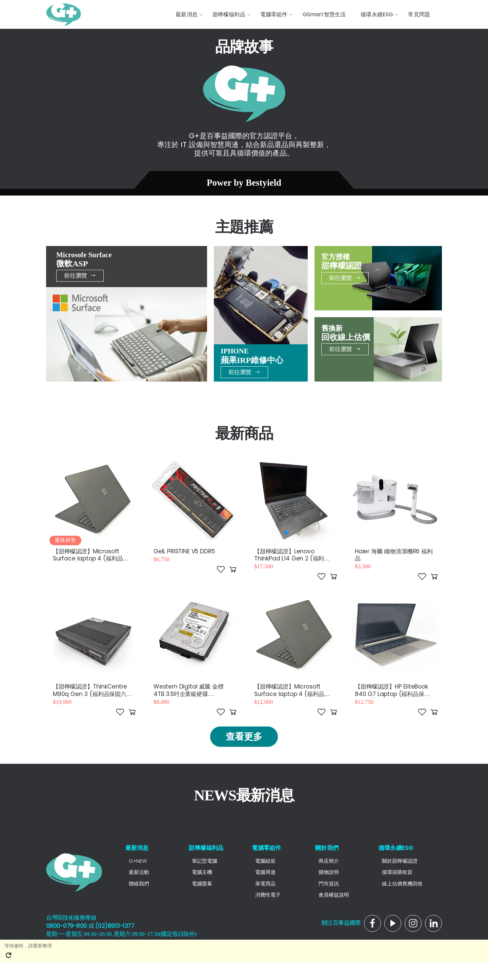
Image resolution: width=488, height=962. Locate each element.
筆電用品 (265, 883)
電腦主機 (202, 872)
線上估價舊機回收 (402, 883)
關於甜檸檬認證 (400, 860)
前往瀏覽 (80, 275)
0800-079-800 (66, 926)
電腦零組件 (266, 848)
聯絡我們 (139, 883)
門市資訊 (329, 883)
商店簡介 (329, 860)
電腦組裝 (265, 860)
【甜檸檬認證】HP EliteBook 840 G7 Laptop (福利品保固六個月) (392, 693)
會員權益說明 (334, 894)
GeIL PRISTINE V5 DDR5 (184, 551)
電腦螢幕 (202, 883)
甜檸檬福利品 (205, 848)
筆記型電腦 (204, 860)
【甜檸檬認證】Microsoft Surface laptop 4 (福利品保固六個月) (90, 558)
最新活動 (139, 872)
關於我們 (327, 848)
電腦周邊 (265, 872)
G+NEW (138, 860)
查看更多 (244, 737)
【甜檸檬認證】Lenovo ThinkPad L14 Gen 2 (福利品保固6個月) (292, 558)
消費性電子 (268, 894)
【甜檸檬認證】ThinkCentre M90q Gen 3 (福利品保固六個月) (92, 693)
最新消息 (137, 848)
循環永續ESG (396, 848)
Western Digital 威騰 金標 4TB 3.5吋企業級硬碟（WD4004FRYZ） (188, 693)
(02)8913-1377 (114, 926)
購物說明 (329, 872)
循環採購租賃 (397, 872)
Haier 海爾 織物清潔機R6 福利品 (394, 554)
